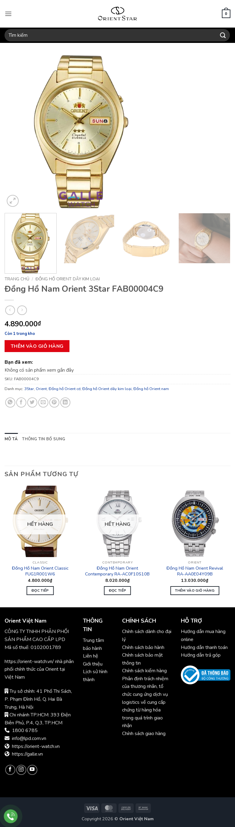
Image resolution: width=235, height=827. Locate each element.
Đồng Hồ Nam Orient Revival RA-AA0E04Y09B (194, 571)
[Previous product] (22, 310)
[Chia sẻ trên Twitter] (32, 402)
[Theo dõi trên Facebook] (10, 770)
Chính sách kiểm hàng (144, 670)
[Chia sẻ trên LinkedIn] (65, 402)
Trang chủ (17, 279)
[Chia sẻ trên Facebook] (21, 402)
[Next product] (10, 310)
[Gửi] (223, 35)
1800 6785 (25, 730)
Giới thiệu (93, 664)
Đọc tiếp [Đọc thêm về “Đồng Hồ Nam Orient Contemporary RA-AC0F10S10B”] (117, 590)
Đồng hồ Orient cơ (64, 389)
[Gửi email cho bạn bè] (43, 402)
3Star (29, 389)
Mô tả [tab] (11, 439)
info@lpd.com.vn (29, 738)
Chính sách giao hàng (144, 733)
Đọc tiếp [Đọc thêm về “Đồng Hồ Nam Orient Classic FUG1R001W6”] (40, 590)
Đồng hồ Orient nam (151, 389)
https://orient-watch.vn (36, 746)
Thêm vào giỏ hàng (37, 346)
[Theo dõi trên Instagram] (21, 770)
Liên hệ (90, 656)
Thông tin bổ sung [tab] (43, 439)
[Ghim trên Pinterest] (54, 402)
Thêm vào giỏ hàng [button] (194, 590)
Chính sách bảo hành (144, 647)
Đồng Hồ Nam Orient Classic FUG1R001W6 (40, 571)
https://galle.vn (27, 754)
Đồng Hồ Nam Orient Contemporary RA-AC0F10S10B (117, 571)
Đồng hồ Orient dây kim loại (67, 279)
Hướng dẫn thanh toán (204, 647)
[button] (8, 13)
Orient (41, 389)
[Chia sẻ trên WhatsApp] (10, 402)
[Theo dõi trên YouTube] (32, 770)
